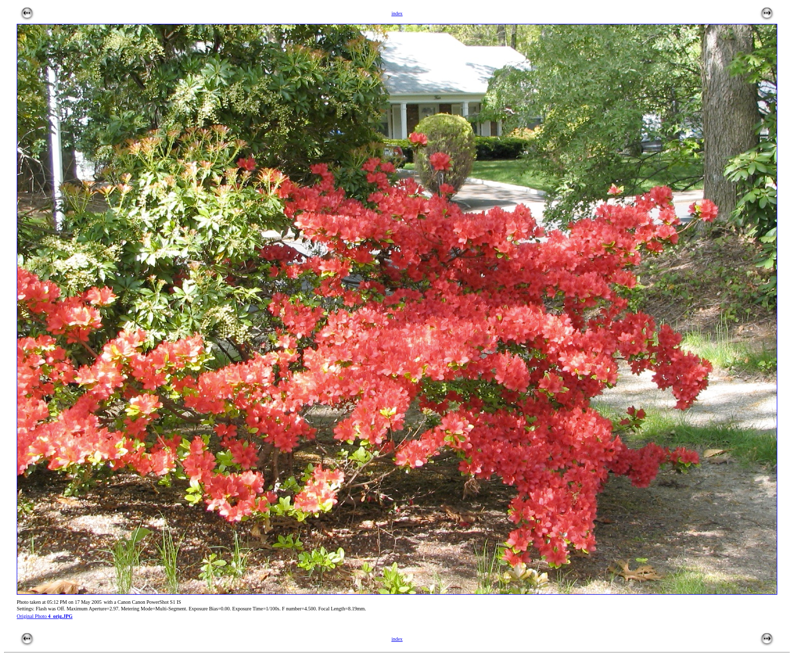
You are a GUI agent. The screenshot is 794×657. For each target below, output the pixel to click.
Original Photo (44, 616)
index (397, 639)
